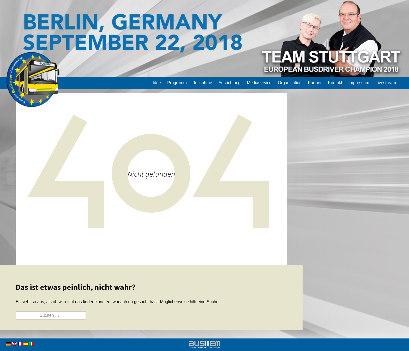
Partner (315, 82)
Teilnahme (202, 82)
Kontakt (335, 82)
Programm (177, 82)
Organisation (290, 82)
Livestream (386, 82)
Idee (157, 82)
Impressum (358, 82)
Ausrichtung (230, 82)
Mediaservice (259, 82)
